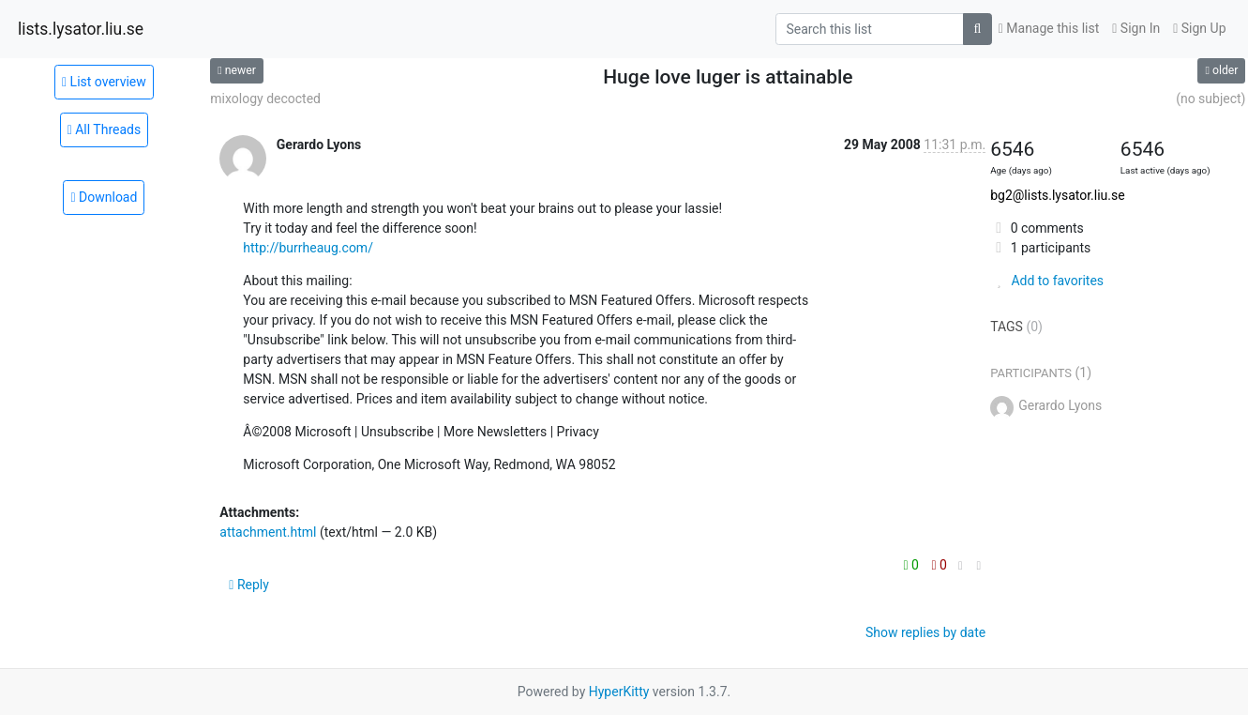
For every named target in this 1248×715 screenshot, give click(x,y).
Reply (249, 584)
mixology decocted (265, 98)
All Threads (105, 129)
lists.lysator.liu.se (80, 29)
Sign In (1136, 28)
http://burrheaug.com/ (308, 247)
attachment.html (267, 532)
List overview (104, 81)
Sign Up (1199, 28)
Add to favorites (1047, 280)
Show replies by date (925, 632)
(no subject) (1210, 98)
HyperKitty (619, 691)
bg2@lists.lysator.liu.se (1057, 195)
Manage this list (1049, 28)
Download (103, 197)
